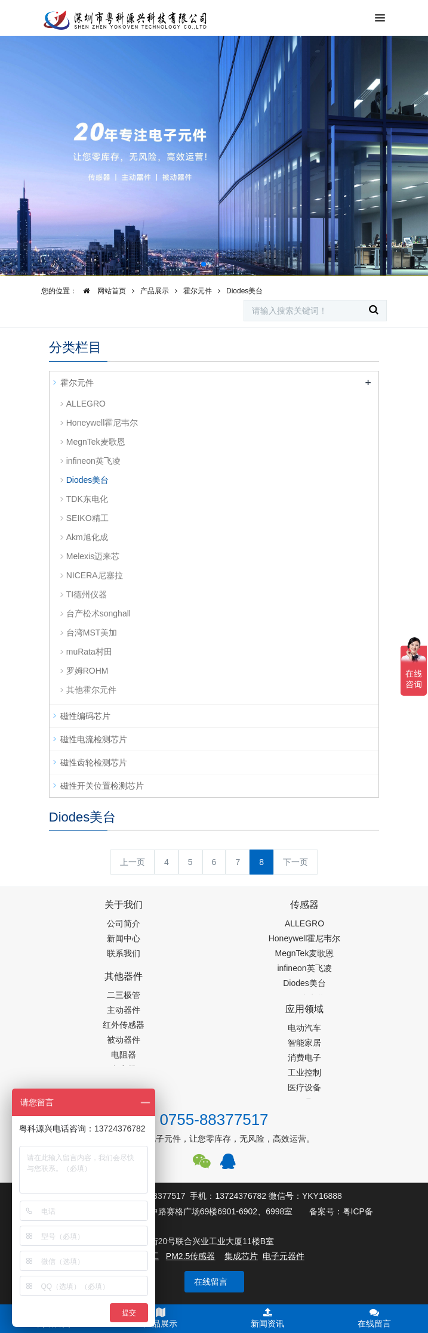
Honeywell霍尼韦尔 (102, 422)
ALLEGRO (86, 403)
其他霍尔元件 (91, 690)
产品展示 (154, 291)
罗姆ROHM (87, 670)
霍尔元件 (197, 291)
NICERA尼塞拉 (94, 575)
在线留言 (210, 1281)
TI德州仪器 (86, 594)
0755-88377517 (213, 1120)
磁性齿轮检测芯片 (93, 762)
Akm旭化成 (87, 537)
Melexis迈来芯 (92, 556)
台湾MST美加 (92, 632)
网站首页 (101, 291)
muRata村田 (89, 651)
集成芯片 (241, 1256)
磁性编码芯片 (85, 716)
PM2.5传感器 (190, 1256)
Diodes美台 (244, 291)
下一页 (295, 862)
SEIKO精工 (87, 518)
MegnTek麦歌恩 (95, 442)
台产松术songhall (98, 613)
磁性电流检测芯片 (93, 739)
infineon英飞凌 (93, 461)
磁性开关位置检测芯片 (102, 785)
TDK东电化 (87, 499)
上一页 (132, 862)
